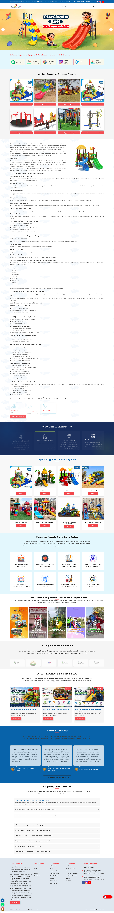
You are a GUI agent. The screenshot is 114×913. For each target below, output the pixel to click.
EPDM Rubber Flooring (72, 873)
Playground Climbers (71, 875)
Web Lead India (100, 909)
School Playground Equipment (45, 490)
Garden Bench (53, 883)
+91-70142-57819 (89, 866)
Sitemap (36, 873)
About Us (45, 6)
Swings (68, 871)
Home (38, 6)
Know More (15, 902)
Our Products (55, 6)
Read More (21, 493)
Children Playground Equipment (45, 522)
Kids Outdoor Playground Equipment (69, 522)
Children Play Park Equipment (93, 490)
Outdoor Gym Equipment (72, 866)
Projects (77, 6)
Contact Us (100, 6)
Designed (86, 909)
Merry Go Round (54, 875)
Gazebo (68, 878)
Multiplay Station (54, 873)
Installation (85, 6)
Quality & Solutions (67, 6)
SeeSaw (52, 878)
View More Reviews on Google (57, 777)
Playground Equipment (56, 871)
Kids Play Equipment (21, 522)
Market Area (37, 875)
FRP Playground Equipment (93, 522)
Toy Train (68, 880)
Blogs (92, 6)
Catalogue (107, 897)
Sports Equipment (71, 868)
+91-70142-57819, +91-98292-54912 (83, 1)
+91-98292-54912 (89, 867)
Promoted (92, 909)
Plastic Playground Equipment (69, 490)
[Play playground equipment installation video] (19, 622)
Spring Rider (53, 880)
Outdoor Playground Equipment (21, 490)
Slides (51, 868)
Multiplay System (54, 866)
